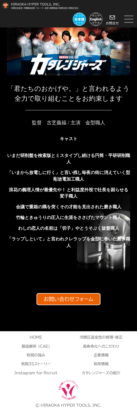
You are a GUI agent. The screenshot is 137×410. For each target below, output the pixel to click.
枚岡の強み (36, 355)
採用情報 (101, 364)
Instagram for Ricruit (36, 373)
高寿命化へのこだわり (101, 346)
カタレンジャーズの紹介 (101, 373)
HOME (36, 337)
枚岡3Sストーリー (36, 364)
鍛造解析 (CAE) (36, 346)
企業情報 (101, 355)
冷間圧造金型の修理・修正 (101, 337)
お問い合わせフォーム (68, 299)
